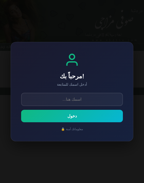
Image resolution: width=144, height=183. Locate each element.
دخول (72, 116)
